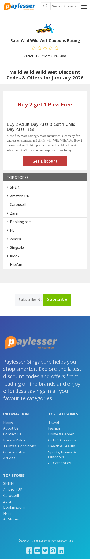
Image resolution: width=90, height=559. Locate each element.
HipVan (16, 264)
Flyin (13, 230)
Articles (9, 458)
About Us (11, 428)
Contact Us (12, 434)
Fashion (54, 428)
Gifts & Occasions (62, 440)
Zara (14, 213)
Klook (14, 256)
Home (8, 422)
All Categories (59, 462)
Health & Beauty (61, 446)
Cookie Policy (14, 452)
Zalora (15, 239)
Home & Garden (61, 434)
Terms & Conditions (19, 446)
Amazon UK (19, 196)
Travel (53, 422)
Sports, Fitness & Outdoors (62, 454)
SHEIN (15, 187)
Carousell (18, 204)
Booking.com (20, 221)
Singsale (17, 247)
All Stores (11, 519)
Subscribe (57, 299)
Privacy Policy (14, 440)
